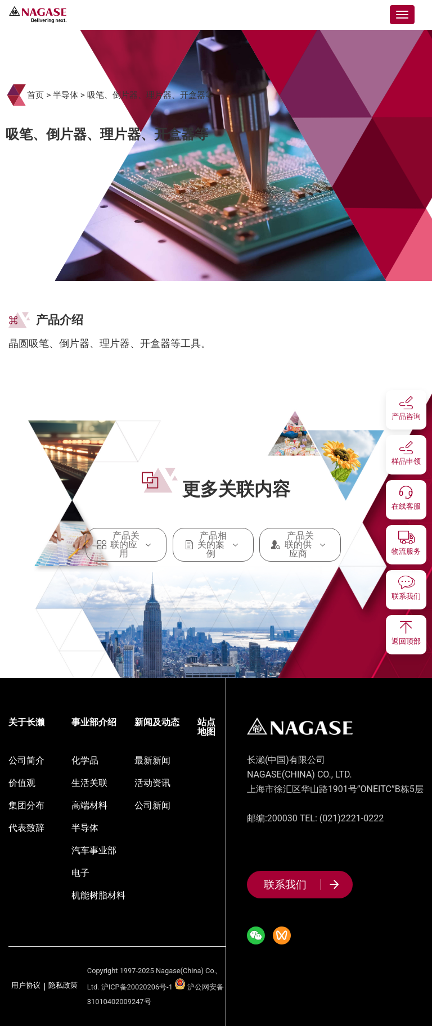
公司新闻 (152, 805)
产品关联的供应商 (300, 544)
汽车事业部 (93, 850)
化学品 (84, 760)
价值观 (21, 783)
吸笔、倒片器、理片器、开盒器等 (150, 95)
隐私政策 (63, 985)
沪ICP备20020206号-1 (137, 987)
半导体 (65, 95)
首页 (35, 95)
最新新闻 (152, 760)
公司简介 (26, 760)
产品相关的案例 (213, 544)
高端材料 (89, 805)
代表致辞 (26, 827)
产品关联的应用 (126, 544)
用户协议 (25, 985)
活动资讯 (152, 783)
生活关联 (89, 783)
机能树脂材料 (98, 895)
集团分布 (26, 805)
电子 (80, 872)
